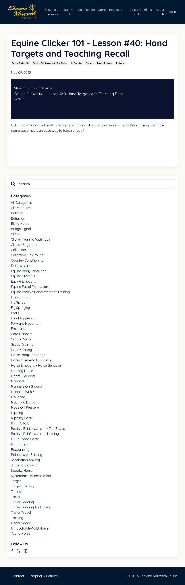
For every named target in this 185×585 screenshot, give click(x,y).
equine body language (28, 271)
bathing (17, 213)
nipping (17, 413)
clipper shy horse (24, 245)
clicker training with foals (31, 239)
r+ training (76, 63)
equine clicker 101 (20, 63)
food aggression (23, 318)
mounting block (23, 402)
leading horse (22, 371)
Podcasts (115, 9)
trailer (15, 497)
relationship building (26, 455)
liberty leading (23, 376)
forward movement (26, 323)
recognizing (20, 449)
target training (104, 63)
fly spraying (20, 308)
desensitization (22, 266)
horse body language (28, 355)
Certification (86, 9)
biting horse (20, 223)
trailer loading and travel (31, 507)
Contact (18, 576)
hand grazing (21, 350)
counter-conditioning (27, 260)
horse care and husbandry (32, 360)
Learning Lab (68, 12)
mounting (18, 397)
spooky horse (21, 470)
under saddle (21, 523)
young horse (20, 533)
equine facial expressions (30, 287)
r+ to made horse (25, 439)
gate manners (21, 334)
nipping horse (22, 418)
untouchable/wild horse (30, 528)
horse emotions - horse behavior (36, 365)
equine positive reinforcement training (40, 292)
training (120, 63)
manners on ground (26, 386)
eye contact (20, 297)
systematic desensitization (31, 476)
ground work (21, 339)
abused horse (21, 208)
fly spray (18, 302)
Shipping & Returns (43, 576)
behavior (17, 218)
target (89, 63)
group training (22, 344)
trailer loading (22, 502)
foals (15, 313)
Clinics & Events (135, 12)
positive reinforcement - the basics (50, 63)
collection (18, 250)
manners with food (26, 392)
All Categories (21, 202)
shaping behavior (24, 465)
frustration (19, 329)
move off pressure (25, 407)
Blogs (148, 9)
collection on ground (27, 255)
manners (17, 381)
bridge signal (21, 229)
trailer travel (21, 512)
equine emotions (23, 281)
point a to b (20, 423)
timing (16, 491)
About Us (160, 12)
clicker (16, 234)
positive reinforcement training (35, 434)
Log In (172, 12)
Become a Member (51, 12)
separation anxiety (25, 460)
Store (102, 9)
